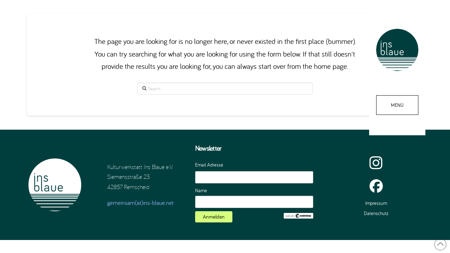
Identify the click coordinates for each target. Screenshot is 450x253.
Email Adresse (209, 165)
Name (201, 190)
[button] (397, 105)
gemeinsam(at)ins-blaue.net (140, 202)
